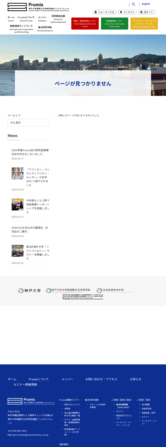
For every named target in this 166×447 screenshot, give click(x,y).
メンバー (67, 379)
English (146, 4)
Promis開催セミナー (69, 399)
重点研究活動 (92, 399)
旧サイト (146, 12)
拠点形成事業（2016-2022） (123, 406)
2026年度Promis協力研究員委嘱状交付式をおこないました (30, 152)
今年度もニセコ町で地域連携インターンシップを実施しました (38, 206)
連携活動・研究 (148, 413)
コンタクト (127, 12)
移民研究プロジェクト (124, 417)
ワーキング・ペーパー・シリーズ (124, 423)
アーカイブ (14, 115)
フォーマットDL (104, 12)
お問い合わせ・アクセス (101, 379)
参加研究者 (146, 408)
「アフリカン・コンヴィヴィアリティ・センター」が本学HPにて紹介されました (38, 177)
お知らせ (136, 379)
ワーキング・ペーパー (149, 422)
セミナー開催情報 (25, 384)
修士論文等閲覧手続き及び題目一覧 (72, 414)
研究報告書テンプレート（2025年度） (72, 432)
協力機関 (145, 404)
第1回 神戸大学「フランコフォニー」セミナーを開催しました (38, 252)
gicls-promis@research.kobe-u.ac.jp (30, 434)
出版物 (67, 408)
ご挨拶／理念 (143, 399)
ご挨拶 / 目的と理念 (121, 399)
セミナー (120, 411)
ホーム (12, 379)
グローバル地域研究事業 (97, 406)
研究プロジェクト (72, 404)
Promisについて (39, 379)
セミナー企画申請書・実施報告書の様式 (72, 422)
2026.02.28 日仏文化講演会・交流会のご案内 (30, 229)
